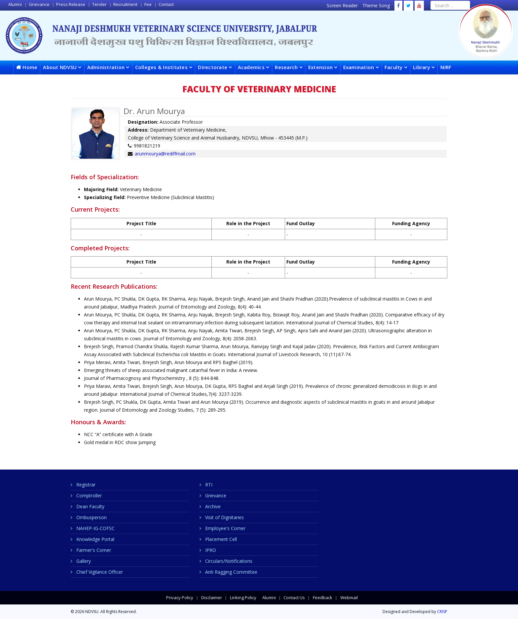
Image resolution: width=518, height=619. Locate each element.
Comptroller (88, 495)
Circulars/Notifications (228, 561)
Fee (147, 4)
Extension (321, 67)
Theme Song (376, 5)
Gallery (83, 561)
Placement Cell (220, 539)
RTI (208, 484)
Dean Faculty (89, 506)
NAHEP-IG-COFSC (95, 528)
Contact (166, 4)
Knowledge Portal (94, 539)
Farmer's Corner (93, 550)
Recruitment (124, 4)
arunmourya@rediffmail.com (165, 153)
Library (421, 67)
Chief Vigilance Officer (99, 572)
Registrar (85, 484)
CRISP (442, 611)
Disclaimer (211, 597)
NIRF (445, 67)
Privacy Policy (179, 597)
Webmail (348, 597)
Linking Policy (242, 597)
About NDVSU (60, 67)
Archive (212, 506)
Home (29, 67)
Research (287, 67)
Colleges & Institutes (161, 67)
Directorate (212, 67)
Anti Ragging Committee (230, 572)
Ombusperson (91, 517)
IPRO (210, 550)
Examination (358, 67)
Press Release (70, 4)
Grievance (39, 4)
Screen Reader (343, 5)
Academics (251, 67)
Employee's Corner (224, 528)
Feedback (322, 597)
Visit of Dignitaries (224, 517)
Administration (106, 67)
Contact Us (293, 597)
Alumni (15, 4)
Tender (99, 4)
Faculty (394, 67)
